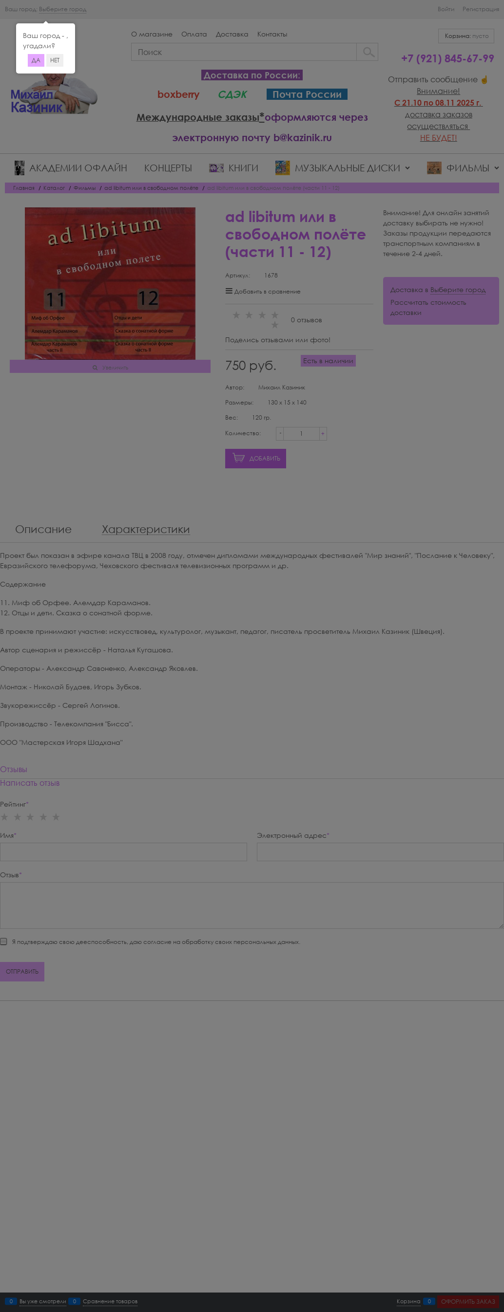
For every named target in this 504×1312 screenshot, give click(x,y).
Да (36, 60)
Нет (54, 60)
